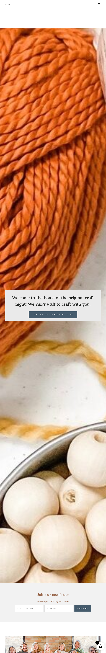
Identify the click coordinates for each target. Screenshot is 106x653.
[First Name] (29, 608)
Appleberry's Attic (31, 18)
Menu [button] (7, 4)
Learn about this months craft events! (53, 315)
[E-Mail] (59, 608)
